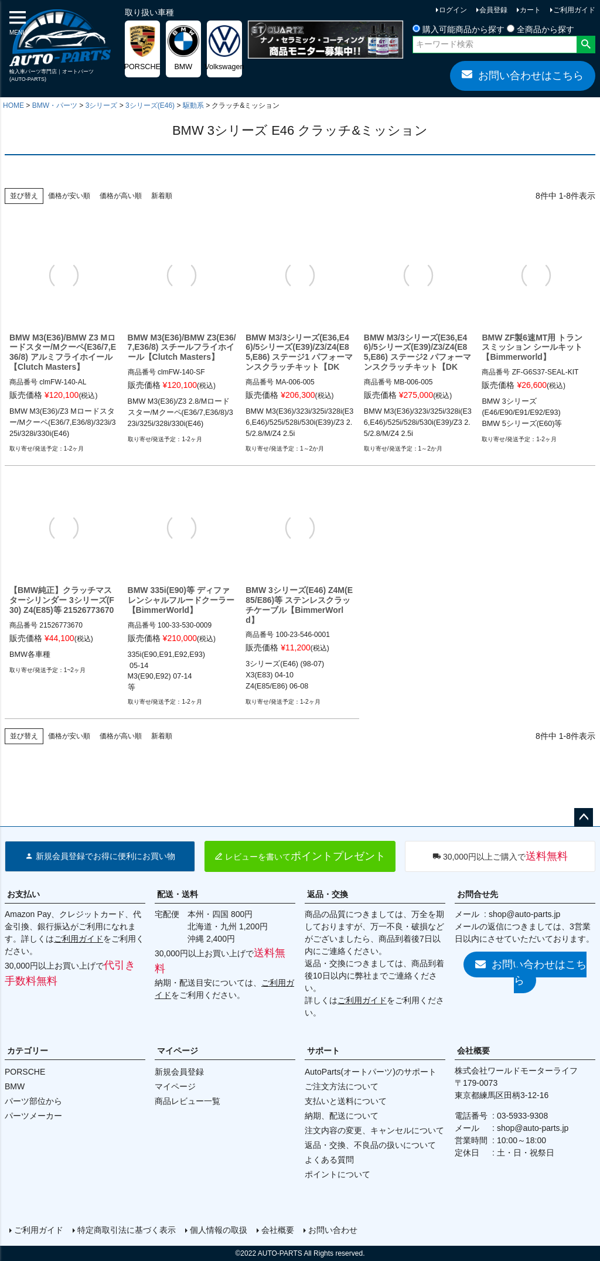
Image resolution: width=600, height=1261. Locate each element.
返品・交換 (327, 894)
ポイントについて (337, 1174)
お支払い (23, 894)
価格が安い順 (69, 196)
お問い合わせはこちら (523, 75)
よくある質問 (329, 1159)
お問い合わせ (332, 1230)
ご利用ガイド (574, 10)
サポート (323, 1050)
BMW (15, 1086)
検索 (586, 44)
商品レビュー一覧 (187, 1101)
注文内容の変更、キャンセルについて (374, 1130)
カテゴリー (27, 1050)
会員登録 (493, 10)
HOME (13, 105)
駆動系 (193, 105)
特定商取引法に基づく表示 (126, 1230)
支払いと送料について (346, 1101)
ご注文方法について (342, 1086)
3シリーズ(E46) (150, 105)
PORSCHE (25, 1071)
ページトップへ (583, 817)
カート (530, 10)
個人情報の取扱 (218, 1230)
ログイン (453, 10)
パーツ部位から (33, 1101)
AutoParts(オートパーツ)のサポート (371, 1071)
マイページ (177, 1050)
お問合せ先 (477, 894)
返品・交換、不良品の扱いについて (370, 1145)
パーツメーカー (33, 1115)
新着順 (161, 196)
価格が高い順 (121, 196)
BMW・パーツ (54, 105)
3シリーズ (102, 105)
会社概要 (473, 1050)
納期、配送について (342, 1115)
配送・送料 (177, 894)
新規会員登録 (179, 1071)
